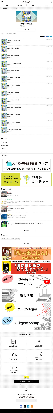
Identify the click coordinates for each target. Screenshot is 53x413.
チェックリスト (11, 238)
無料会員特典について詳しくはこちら (27, 385)
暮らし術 (5, 8)
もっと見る (26, 230)
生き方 (5, 138)
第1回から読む (26, 29)
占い (3, 33)
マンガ (5, 152)
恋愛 (15, 33)
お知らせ (6, 155)
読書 (4, 148)
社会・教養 (5, 145)
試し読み (9, 33)
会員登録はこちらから (27, 381)
